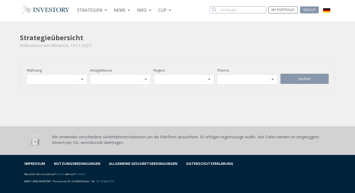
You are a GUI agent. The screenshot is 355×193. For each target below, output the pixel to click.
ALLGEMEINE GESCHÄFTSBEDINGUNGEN (143, 163)
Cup (162, 10)
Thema (223, 70)
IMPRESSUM (34, 163)
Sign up (309, 10)
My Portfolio (283, 10)
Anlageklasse (101, 70)
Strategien (90, 10)
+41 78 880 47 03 (105, 181)
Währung (34, 70)
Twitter (60, 174)
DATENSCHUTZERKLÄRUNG (209, 163)
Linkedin (80, 174)
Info (142, 10)
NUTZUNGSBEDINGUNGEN (77, 163)
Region (159, 70)
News (120, 10)
